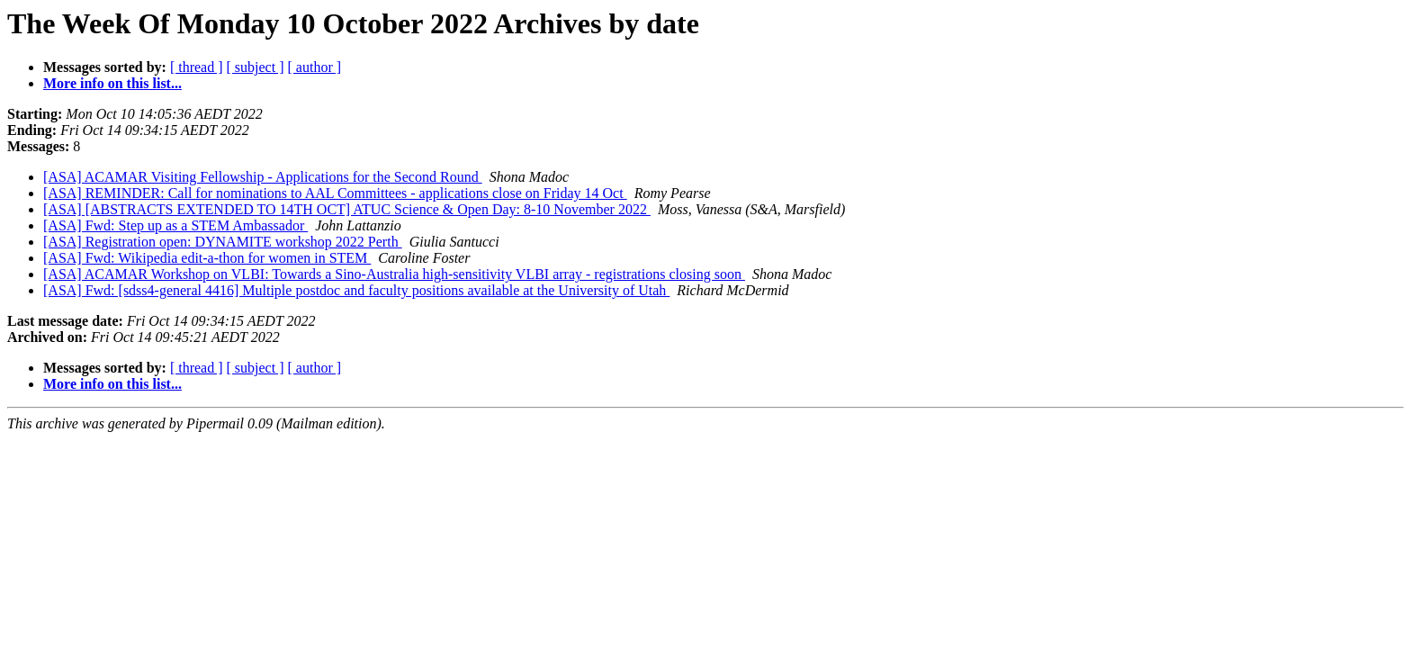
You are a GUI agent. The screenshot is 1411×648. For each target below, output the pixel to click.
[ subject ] (255, 67)
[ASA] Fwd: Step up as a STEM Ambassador (175, 225)
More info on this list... (112, 83)
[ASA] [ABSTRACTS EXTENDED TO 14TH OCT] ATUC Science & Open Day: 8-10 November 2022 (347, 209)
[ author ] (315, 67)
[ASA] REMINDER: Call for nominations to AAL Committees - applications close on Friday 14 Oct (335, 193)
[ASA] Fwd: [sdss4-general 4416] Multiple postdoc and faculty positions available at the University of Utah (356, 290)
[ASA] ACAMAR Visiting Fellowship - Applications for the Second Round (262, 176)
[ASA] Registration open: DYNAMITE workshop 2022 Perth (222, 241)
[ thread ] (196, 67)
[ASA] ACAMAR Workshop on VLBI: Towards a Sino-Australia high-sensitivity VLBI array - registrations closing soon (394, 274)
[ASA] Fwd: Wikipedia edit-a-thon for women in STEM (207, 258)
